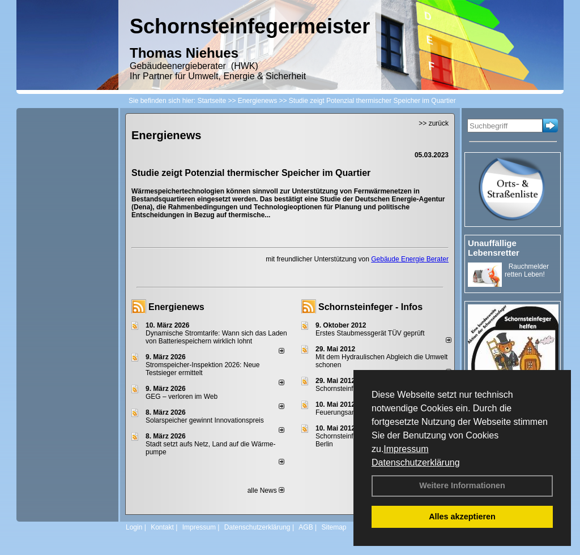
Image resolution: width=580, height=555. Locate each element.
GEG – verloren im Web (182, 397)
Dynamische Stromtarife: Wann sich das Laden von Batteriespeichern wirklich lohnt (216, 337)
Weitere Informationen (462, 485)
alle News (266, 490)
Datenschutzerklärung (416, 462)
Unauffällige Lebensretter (493, 247)
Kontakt (162, 527)
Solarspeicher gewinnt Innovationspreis (205, 420)
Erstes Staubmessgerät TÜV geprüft (370, 333)
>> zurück (434, 123)
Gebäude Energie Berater (410, 259)
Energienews (176, 307)
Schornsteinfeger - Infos (370, 307)
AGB (305, 527)
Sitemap (333, 527)
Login (134, 527)
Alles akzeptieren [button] (462, 516)
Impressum (405, 449)
